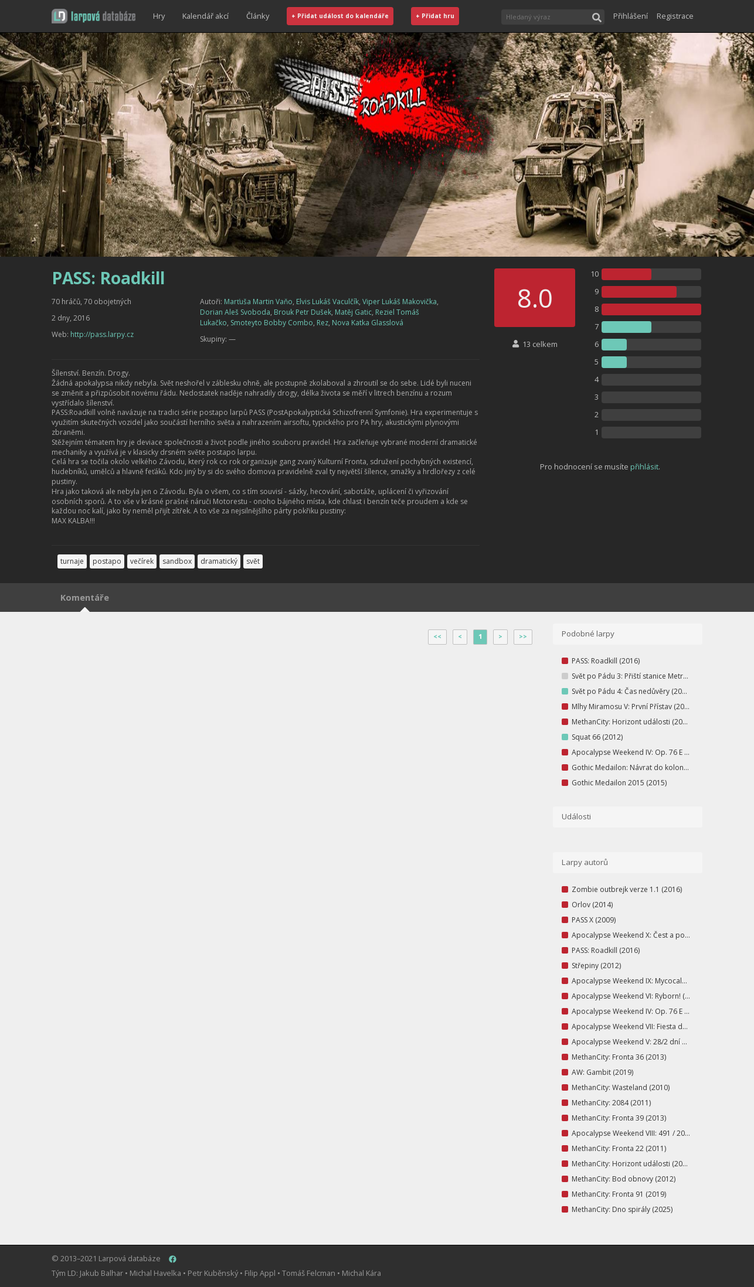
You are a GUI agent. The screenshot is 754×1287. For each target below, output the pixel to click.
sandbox (177, 561)
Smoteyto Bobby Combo (271, 323)
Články (257, 16)
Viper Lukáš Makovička (399, 302)
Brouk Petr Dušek (302, 312)
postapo (107, 561)
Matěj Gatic (353, 312)
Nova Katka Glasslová (367, 323)
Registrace (675, 16)
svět (253, 561)
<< (437, 636)
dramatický (219, 561)
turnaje (72, 561)
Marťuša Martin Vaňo (258, 302)
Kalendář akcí (205, 16)
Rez (322, 323)
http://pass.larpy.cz (102, 334)
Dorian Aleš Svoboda (235, 312)
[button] (93, 16)
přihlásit (644, 466)
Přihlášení (630, 16)
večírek (142, 561)
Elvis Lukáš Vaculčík (327, 302)
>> (523, 636)
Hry (159, 16)
